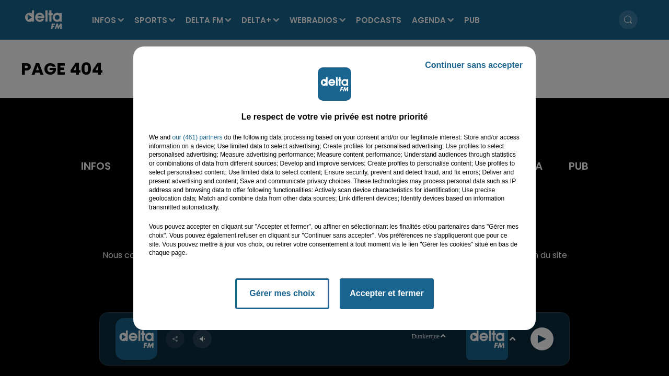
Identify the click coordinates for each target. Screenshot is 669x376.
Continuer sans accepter (474, 65)
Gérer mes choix (282, 293)
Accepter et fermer (386, 293)
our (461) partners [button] (197, 137)
